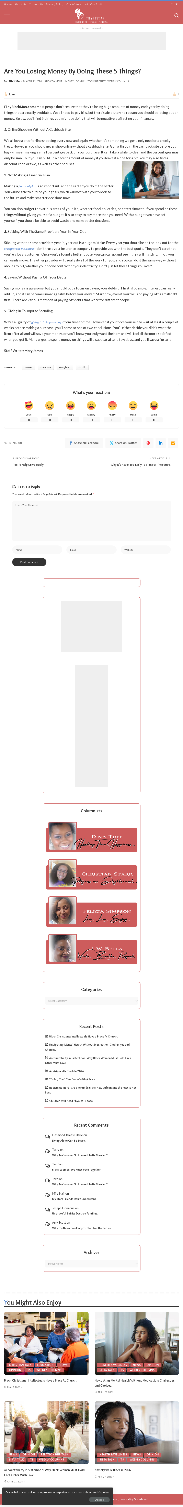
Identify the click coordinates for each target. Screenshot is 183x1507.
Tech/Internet (97, 81)
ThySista (14, 81)
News (64, 1367)
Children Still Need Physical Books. (71, 1103)
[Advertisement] (92, 41)
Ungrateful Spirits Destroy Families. (75, 1216)
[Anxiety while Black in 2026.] (137, 1435)
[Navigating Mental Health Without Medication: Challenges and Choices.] (137, 1345)
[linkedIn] (161, 444)
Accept (50, 1498)
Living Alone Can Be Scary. (68, 1143)
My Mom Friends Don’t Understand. (74, 1201)
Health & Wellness (114, 1367)
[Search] (176, 16)
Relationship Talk (55, 1456)
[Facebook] (172, 4)
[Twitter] (176, 4)
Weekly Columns (118, 81)
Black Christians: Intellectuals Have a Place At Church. (83, 1039)
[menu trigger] (9, 16)
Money (69, 81)
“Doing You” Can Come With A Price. (72, 1082)
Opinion (81, 81)
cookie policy (51, 1490)
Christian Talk (20, 1367)
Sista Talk (107, 1372)
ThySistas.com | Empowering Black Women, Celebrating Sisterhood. (107, 1501)
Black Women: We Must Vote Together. (76, 1172)
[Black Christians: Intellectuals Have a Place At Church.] (46, 1345)
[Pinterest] (148, 444)
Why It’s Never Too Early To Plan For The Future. (82, 1230)
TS (29, 1372)
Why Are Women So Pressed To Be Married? (80, 1157)
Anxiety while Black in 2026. (66, 1073)
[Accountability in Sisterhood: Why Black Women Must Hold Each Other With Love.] (46, 1435)
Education (46, 1367)
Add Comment (53, 81)
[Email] (173, 444)
